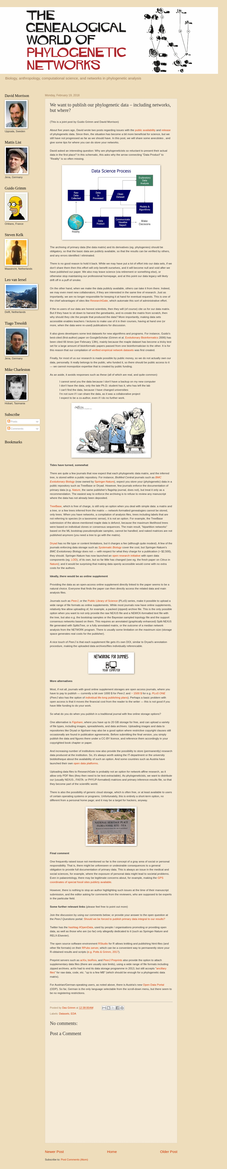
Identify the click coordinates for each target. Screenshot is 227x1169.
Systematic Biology (110, 547)
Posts (12, 421)
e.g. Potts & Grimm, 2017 (103, 951)
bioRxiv (92, 960)
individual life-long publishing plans (107, 697)
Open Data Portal (153, 984)
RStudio (103, 943)
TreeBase (56, 506)
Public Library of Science (103, 600)
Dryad (53, 543)
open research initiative (126, 555)
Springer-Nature (104, 481)
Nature (54, 564)
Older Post (168, 1152)
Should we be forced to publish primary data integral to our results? (124, 919)
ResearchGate (99, 300)
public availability (145, 130)
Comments (15, 428)
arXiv (83, 960)
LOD (74, 559)
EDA (73, 1013)
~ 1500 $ (136, 693)
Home (112, 1152)
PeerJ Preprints (112, 960)
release (166, 130)
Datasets (64, 1013)
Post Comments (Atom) (74, 1159)
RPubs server (90, 947)
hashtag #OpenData (81, 927)
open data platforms (86, 763)
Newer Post (54, 1152)
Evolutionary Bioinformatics (141, 337)
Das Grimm (69, 1007)
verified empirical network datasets (113, 350)
